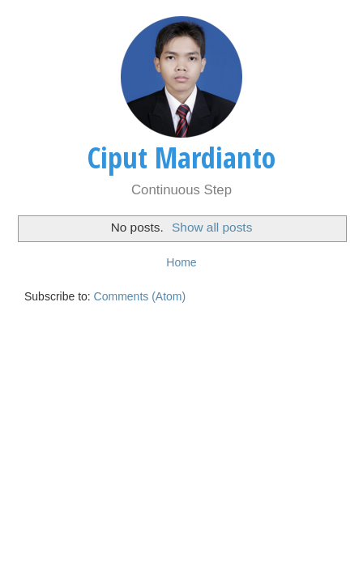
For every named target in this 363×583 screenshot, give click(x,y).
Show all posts (212, 227)
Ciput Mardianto (181, 157)
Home (181, 262)
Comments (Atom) (140, 296)
